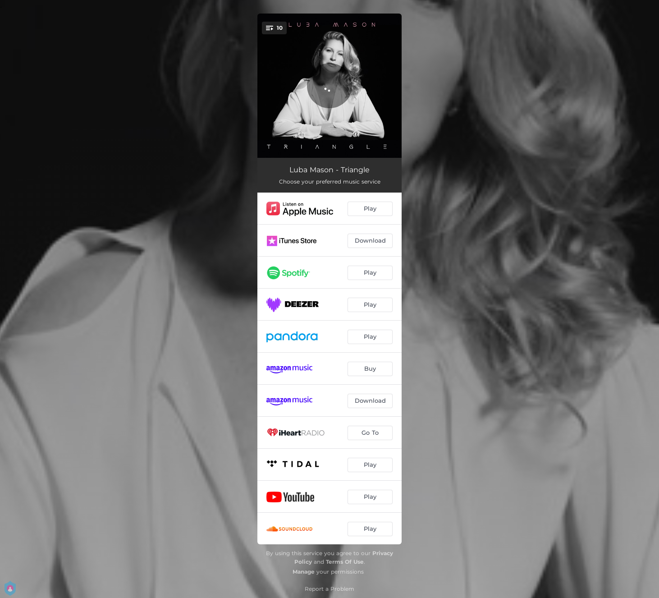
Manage (304, 571)
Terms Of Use (345, 561)
